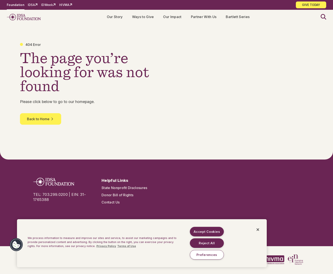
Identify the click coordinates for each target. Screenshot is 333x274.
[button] (321, 17)
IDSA (31, 5)
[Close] (257, 229)
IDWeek (47, 5)
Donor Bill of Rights (117, 196)
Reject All (207, 243)
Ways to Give (144, 17)
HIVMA (64, 5)
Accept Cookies (207, 231)
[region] (142, 243)
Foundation (15, 5)
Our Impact (173, 17)
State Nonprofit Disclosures (124, 188)
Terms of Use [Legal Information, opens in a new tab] (126, 246)
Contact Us (111, 203)
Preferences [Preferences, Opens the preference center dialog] (206, 255)
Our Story (116, 17)
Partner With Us (204, 17)
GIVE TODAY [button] (311, 5)
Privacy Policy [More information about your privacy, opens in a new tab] (106, 246)
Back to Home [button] (40, 120)
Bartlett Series (238, 17)
